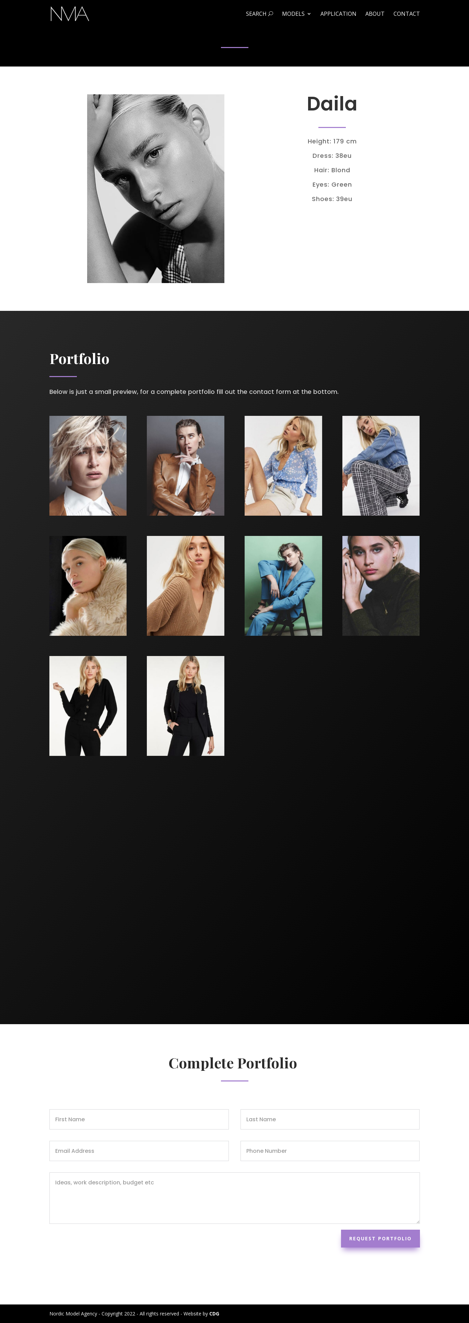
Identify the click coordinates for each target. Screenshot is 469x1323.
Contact (407, 14)
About (375, 14)
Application (338, 14)
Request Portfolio (380, 1238)
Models (293, 14)
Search (259, 14)
